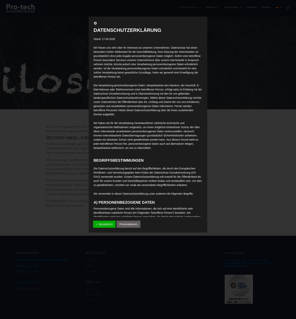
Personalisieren (128, 224)
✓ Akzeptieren (104, 224)
